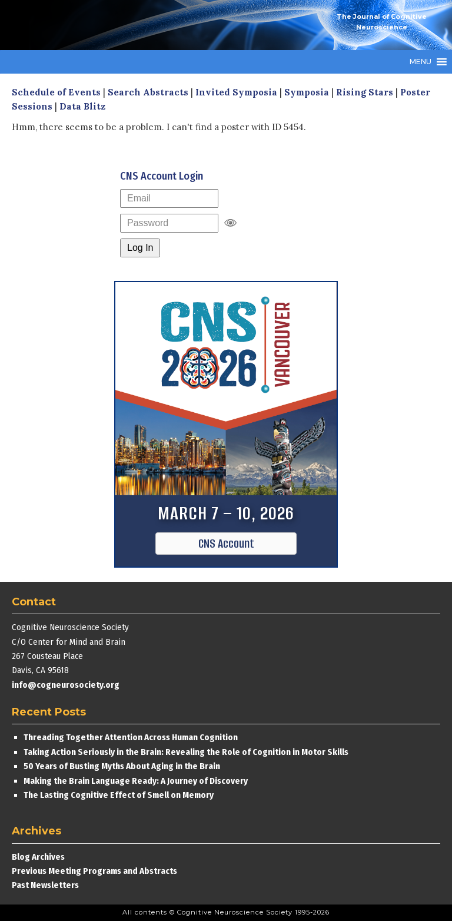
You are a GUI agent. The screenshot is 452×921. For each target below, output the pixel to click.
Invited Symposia (236, 92)
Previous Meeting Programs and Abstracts (94, 871)
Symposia (306, 92)
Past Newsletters (45, 885)
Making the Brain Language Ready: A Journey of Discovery (136, 781)
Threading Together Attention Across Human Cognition (131, 737)
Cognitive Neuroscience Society (100, 25)
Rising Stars (364, 92)
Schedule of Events (56, 92)
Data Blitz (82, 106)
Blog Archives (38, 857)
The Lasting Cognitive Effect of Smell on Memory (119, 795)
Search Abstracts (148, 92)
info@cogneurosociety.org (65, 685)
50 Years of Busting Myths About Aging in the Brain (122, 766)
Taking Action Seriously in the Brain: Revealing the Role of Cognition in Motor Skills (186, 752)
